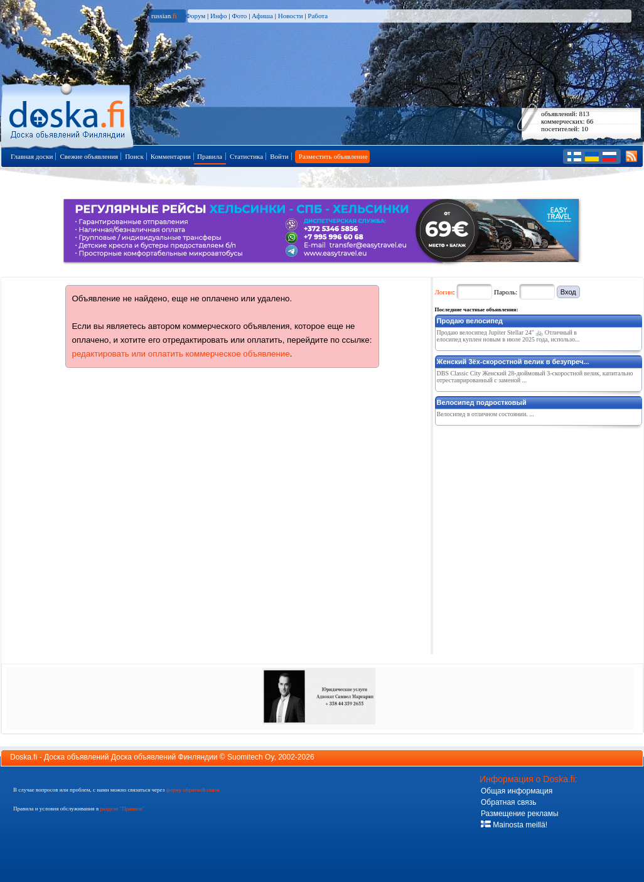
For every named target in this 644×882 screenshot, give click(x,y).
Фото (239, 15)
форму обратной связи (192, 790)
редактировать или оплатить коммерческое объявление (181, 353)
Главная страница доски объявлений (68, 114)
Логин (444, 292)
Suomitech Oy (250, 757)
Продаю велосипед (470, 321)
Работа (318, 15)
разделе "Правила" (122, 808)
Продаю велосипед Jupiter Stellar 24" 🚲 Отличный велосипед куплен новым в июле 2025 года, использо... (508, 336)
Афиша (262, 15)
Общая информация (516, 791)
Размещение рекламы (520, 813)
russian (164, 15)
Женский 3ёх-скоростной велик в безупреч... (513, 361)
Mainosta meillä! (514, 824)
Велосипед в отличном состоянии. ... (485, 414)
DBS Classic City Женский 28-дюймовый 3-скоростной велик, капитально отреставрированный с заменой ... (535, 377)
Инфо (218, 15)
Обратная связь (508, 802)
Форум (195, 15)
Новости (290, 15)
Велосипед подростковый (482, 402)
